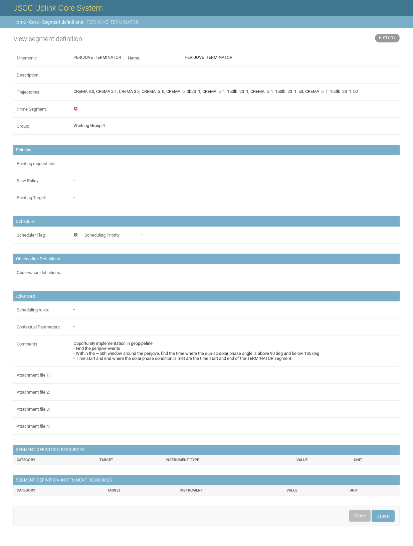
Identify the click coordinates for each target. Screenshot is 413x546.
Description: (28, 75)
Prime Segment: (32, 109)
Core (34, 22)
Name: (134, 57)
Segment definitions (62, 22)
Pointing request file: (36, 163)
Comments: (27, 344)
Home (19, 22)
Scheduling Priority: (102, 235)
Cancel (383, 516)
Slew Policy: (28, 180)
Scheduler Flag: (31, 235)
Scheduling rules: (33, 309)
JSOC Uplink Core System (58, 8)
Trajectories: (28, 92)
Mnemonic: (27, 57)
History (387, 38)
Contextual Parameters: (39, 326)
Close (360, 515)
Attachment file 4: (33, 426)
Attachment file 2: (33, 392)
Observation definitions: (39, 272)
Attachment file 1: (33, 375)
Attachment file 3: (33, 409)
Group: (23, 126)
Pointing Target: (31, 197)
